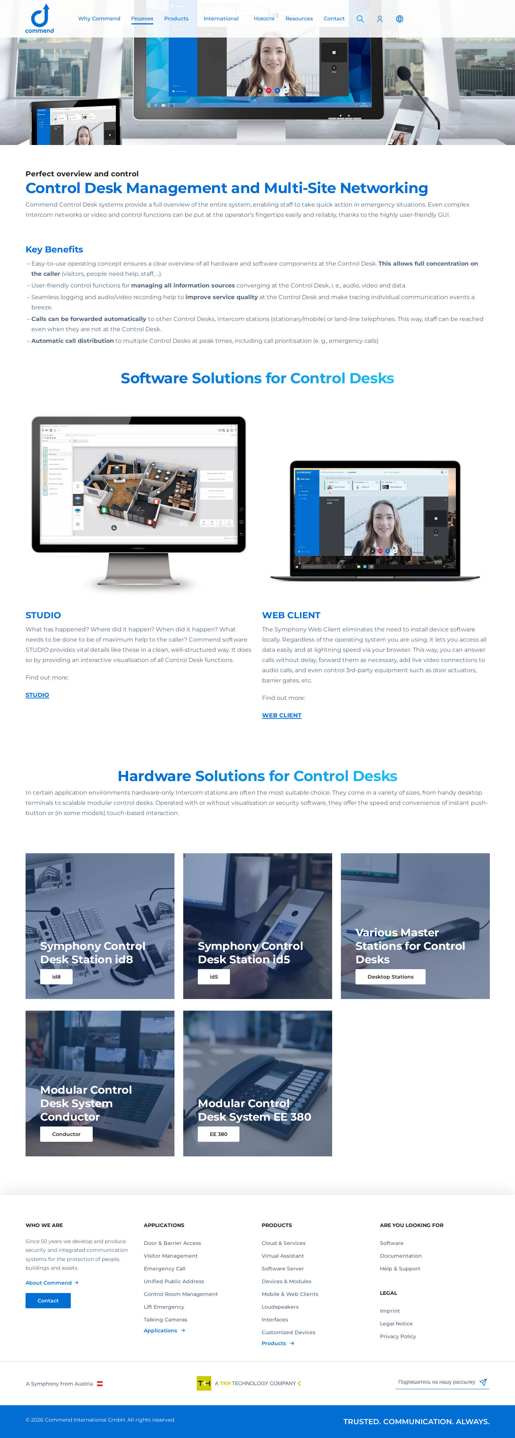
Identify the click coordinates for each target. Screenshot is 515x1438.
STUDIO (37, 710)
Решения (142, 18)
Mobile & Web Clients (290, 1294)
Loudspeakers (280, 1307)
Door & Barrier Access (172, 1243)
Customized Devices (288, 1332)
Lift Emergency (164, 1307)
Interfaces (275, 1319)
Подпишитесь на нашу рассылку (443, 1382)
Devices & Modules (286, 1281)
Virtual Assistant (283, 1256)
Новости (264, 18)
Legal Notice (396, 1323)
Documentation (401, 1256)
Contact (334, 18)
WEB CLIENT (281, 730)
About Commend (49, 1283)
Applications (161, 1330)
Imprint (390, 1311)
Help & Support (400, 1268)
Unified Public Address (174, 1281)
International (221, 18)
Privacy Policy (398, 1336)
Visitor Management (171, 1256)
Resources (299, 18)
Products (176, 18)
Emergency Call (164, 1268)
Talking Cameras (165, 1319)
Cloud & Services (283, 1243)
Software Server (283, 1268)
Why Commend (99, 18)
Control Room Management (181, 1294)
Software (392, 1243)
